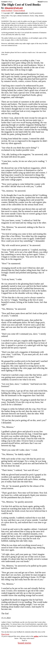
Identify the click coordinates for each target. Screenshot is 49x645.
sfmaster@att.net (14, 7)
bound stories (24, 642)
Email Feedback (6, 10)
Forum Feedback (19, 10)
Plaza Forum (5, 634)
